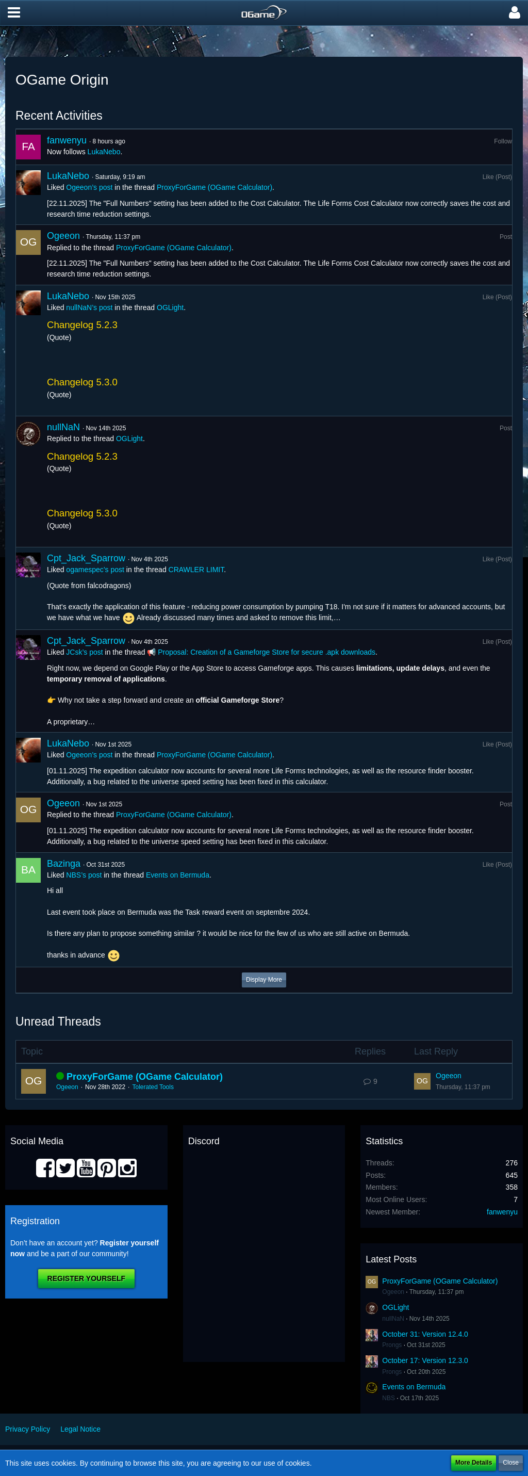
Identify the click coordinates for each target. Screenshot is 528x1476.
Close (511, 1462)
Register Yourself (86, 1278)
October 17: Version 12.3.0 (425, 1360)
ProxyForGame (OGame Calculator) (214, 187)
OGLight (170, 307)
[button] (14, 13)
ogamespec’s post (95, 569)
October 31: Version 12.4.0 (425, 1334)
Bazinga (63, 863)
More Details (473, 1462)
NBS (388, 1398)
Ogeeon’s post (89, 187)
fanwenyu (67, 140)
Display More (264, 979)
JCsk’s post (84, 652)
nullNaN (63, 427)
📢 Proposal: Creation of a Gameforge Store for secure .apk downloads (261, 652)
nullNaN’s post (89, 307)
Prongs (392, 1345)
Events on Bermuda (177, 875)
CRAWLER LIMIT (196, 569)
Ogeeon (63, 236)
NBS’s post (84, 875)
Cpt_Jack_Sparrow (86, 558)
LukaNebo (104, 152)
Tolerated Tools (153, 1087)
